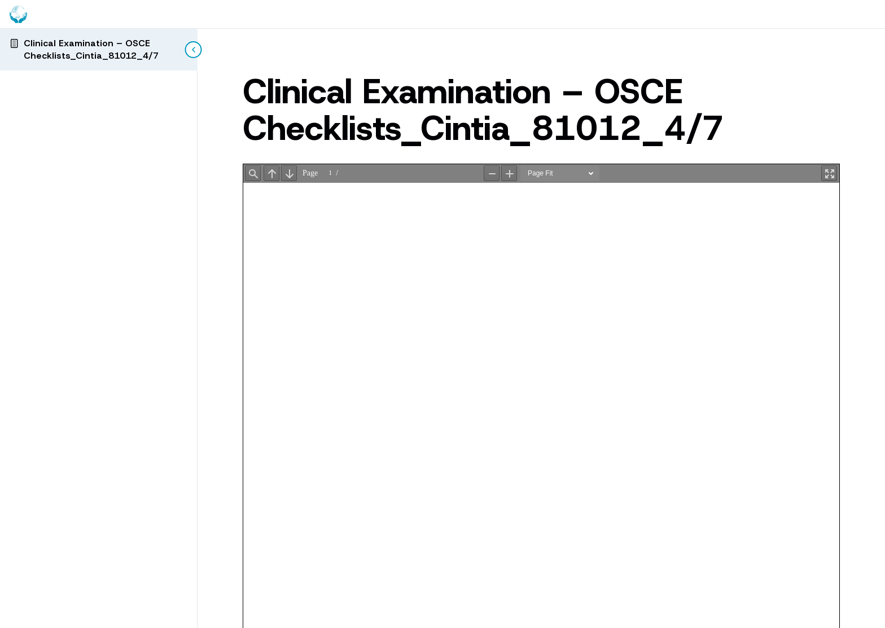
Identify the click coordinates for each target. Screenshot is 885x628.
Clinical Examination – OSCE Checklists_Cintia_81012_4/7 (91, 49)
